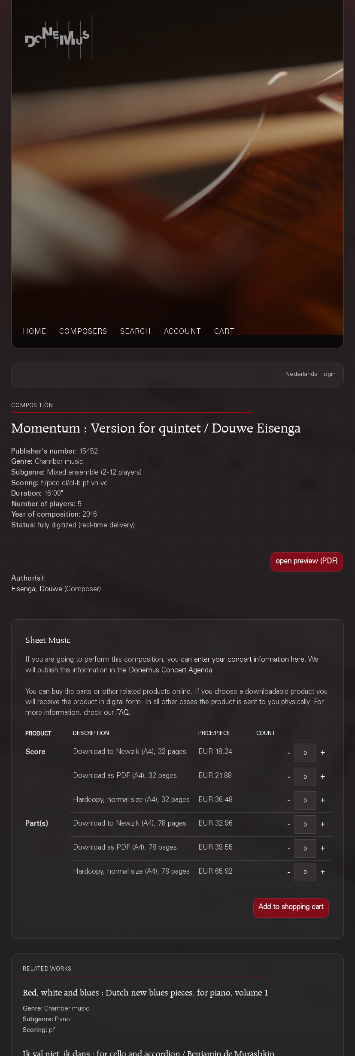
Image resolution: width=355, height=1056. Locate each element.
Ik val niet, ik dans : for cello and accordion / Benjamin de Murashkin (149, 1052)
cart (224, 332)
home (34, 332)
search (135, 332)
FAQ (122, 713)
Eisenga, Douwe (36, 589)
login (329, 375)
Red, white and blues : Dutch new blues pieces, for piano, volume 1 (146, 991)
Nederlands (301, 375)
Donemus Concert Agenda (170, 671)
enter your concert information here (249, 660)
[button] (306, 562)
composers (83, 332)
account (182, 332)
